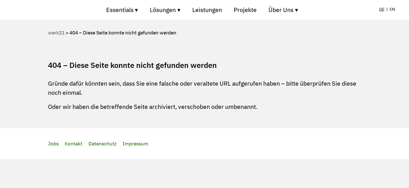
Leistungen (207, 10)
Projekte (245, 10)
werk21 (56, 33)
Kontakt (73, 143)
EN (392, 9)
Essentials (120, 10)
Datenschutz (102, 143)
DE (381, 9)
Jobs (53, 143)
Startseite (74, 10)
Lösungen (163, 10)
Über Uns (280, 10)
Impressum (135, 143)
